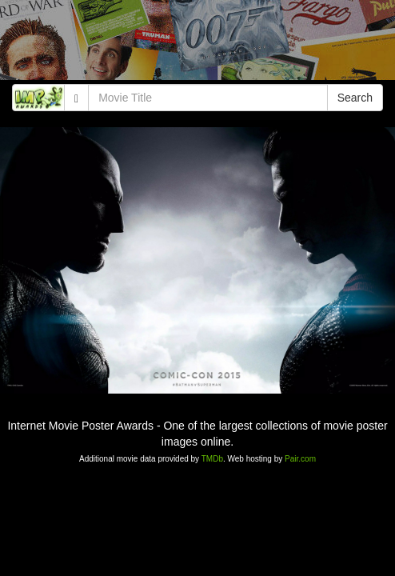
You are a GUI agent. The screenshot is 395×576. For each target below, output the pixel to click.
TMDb (212, 458)
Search (355, 97)
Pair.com (300, 458)
